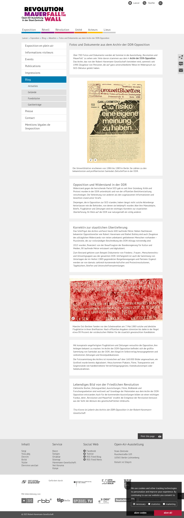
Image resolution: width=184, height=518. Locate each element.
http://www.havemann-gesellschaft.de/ (30, 481)
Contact (30, 118)
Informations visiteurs (39, 52)
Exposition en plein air (39, 46)
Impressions (32, 73)
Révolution (62, 30)
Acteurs (93, 30)
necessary (139, 504)
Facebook (91, 450)
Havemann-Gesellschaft (64, 462)
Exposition (29, 30)
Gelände (32, 92)
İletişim (56, 453)
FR (160, 3)
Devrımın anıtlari (29, 465)
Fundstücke (34, 98)
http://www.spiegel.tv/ (84, 499)
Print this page (148, 436)
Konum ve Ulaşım (122, 462)
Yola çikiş (25, 453)
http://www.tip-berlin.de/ (63, 500)
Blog (44, 38)
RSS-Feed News (94, 459)
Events (29, 59)
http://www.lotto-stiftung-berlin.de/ (108, 481)
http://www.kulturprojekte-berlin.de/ (28, 500)
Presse (29, 111)
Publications (33, 66)
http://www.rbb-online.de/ (45, 500)
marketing (169, 504)
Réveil (45, 30)
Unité (78, 30)
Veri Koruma (58, 465)
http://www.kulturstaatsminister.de (82, 480)
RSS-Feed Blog (94, 456)
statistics (154, 504)
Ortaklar (56, 456)
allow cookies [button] (140, 512)
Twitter (90, 453)
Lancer (136, 2)
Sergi (23, 450)
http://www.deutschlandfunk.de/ (125, 499)
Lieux (107, 30)
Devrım (25, 456)
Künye (55, 468)
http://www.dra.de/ (105, 499)
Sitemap (56, 459)
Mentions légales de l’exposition (37, 126)
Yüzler (24, 462)
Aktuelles (52, 38)
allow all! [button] (168, 512)
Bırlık (24, 459)
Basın (55, 450)
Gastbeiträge (34, 104)
